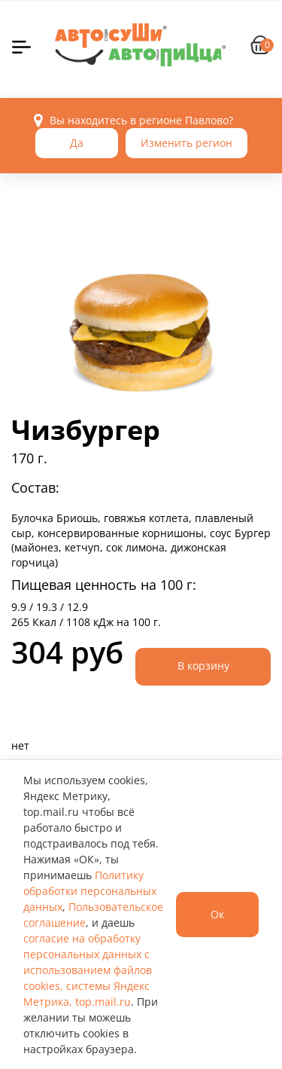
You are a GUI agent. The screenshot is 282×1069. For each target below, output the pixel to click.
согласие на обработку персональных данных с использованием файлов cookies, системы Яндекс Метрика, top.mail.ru (87, 970)
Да (76, 143)
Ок (217, 914)
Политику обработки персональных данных (89, 891)
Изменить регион (186, 143)
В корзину (203, 665)
